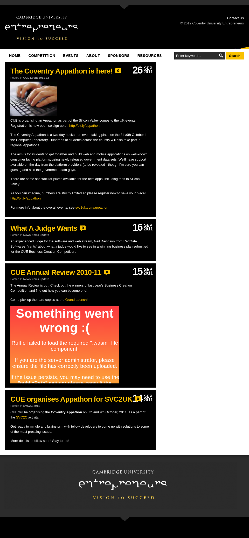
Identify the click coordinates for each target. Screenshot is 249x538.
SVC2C (21, 417)
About (93, 56)
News (27, 234)
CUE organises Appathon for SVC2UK (71, 399)
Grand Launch (76, 300)
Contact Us (235, 18)
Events (71, 56)
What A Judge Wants (43, 228)
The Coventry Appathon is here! (61, 71)
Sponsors (119, 56)
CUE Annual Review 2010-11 (55, 272)
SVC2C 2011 (31, 405)
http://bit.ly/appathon (84, 126)
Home (14, 56)
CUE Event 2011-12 (36, 77)
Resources (149, 56)
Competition (41, 56)
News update (40, 234)
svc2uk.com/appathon (91, 207)
